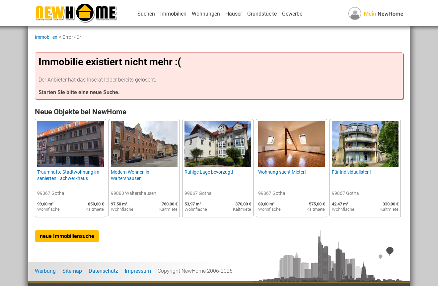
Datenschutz (103, 271)
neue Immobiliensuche (67, 236)
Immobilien (173, 14)
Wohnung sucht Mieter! (282, 172)
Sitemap (72, 271)
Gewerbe (292, 14)
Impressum (138, 271)
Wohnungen (206, 14)
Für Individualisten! (351, 172)
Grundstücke (262, 14)
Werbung (45, 271)
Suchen (146, 14)
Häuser (233, 14)
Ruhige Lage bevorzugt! (208, 172)
